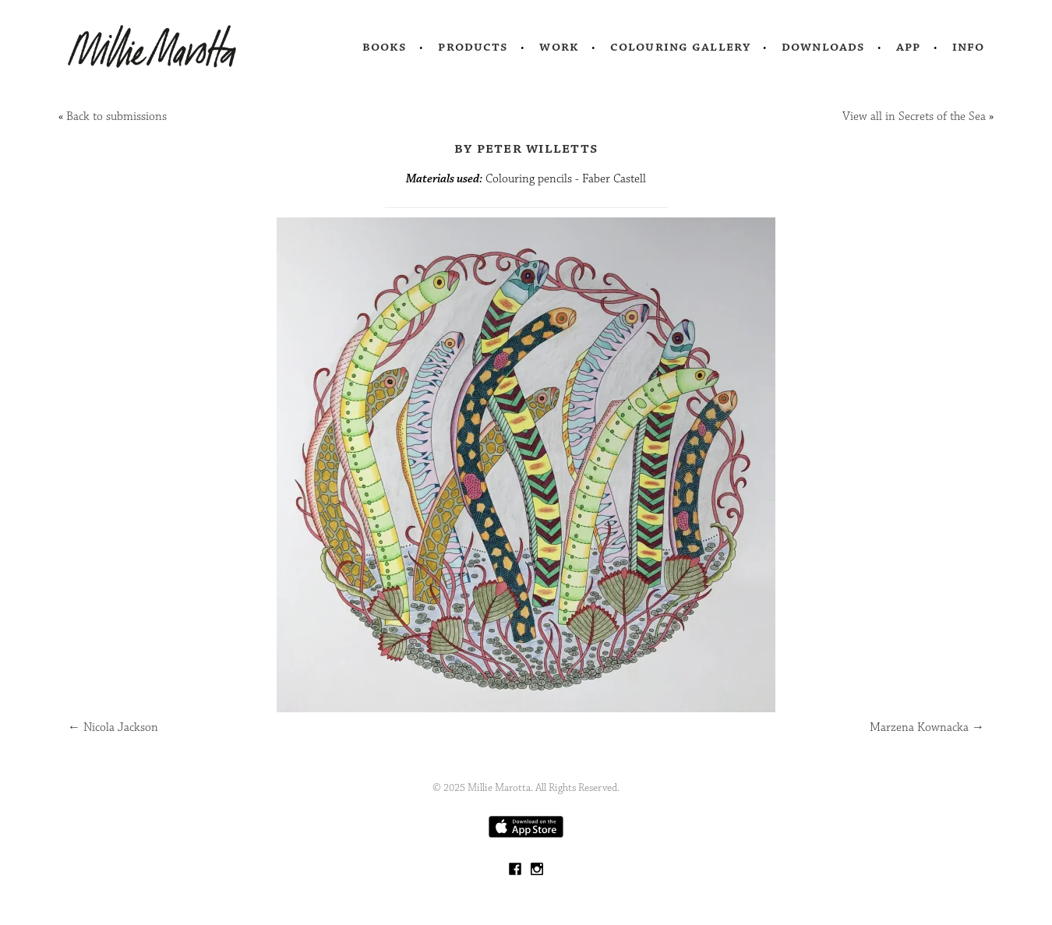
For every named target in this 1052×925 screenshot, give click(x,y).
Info (968, 46)
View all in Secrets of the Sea (914, 116)
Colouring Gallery (680, 46)
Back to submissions (116, 116)
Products (473, 46)
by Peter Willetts (526, 148)
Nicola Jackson (113, 727)
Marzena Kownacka (927, 727)
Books (385, 46)
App (908, 46)
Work (559, 46)
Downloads (823, 46)
